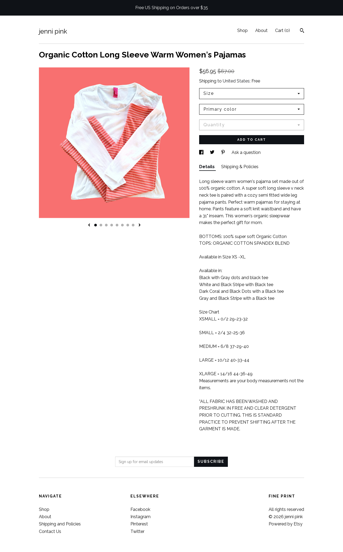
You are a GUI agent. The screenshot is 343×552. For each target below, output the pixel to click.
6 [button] (122, 225)
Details (207, 166)
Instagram (140, 516)
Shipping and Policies (60, 523)
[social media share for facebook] (202, 152)
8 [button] (133, 225)
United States (236, 81)
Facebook (140, 509)
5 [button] (117, 225)
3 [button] (106, 225)
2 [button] (101, 225)
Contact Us (50, 531)
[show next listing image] (139, 225)
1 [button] (95, 225)
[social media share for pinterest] (223, 152)
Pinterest (139, 523)
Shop (242, 30)
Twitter (137, 531)
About (261, 30)
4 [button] (111, 225)
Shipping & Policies (239, 166)
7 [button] (127, 225)
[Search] (302, 31)
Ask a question (246, 152)
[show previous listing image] (89, 225)
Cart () (282, 30)
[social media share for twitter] (213, 152)
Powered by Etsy (285, 523)
